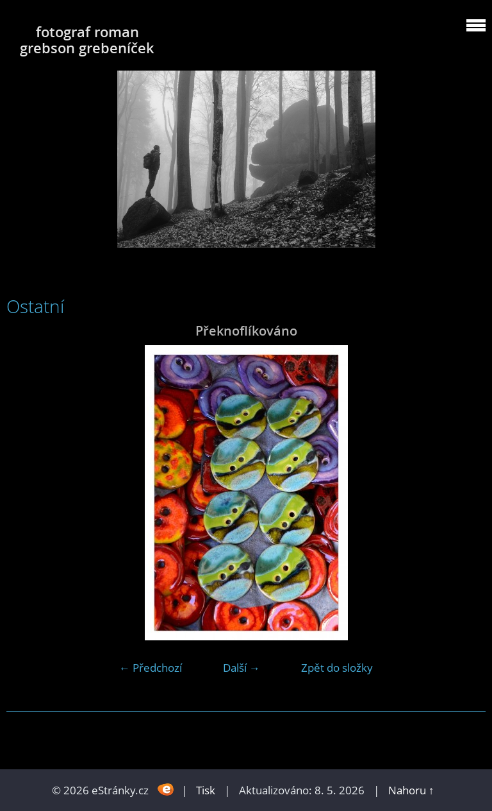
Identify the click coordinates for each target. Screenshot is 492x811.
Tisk (205, 790)
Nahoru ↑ (411, 790)
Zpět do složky (337, 667)
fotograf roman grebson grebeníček (87, 40)
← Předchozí (150, 667)
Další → (241, 667)
